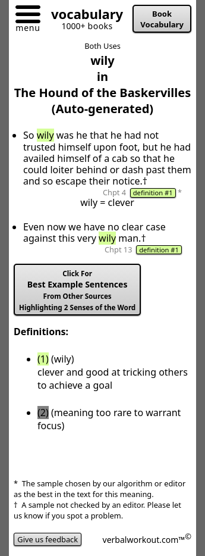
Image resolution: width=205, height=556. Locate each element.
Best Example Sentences (77, 290)
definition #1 (153, 192)
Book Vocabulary (162, 19)
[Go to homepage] (82, 16)
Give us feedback (47, 539)
